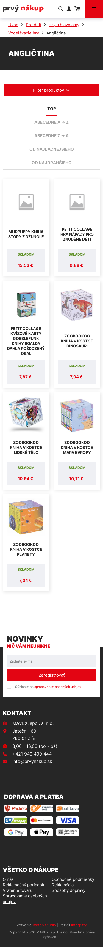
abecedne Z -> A (51, 135)
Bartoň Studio (44, 925)
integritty (79, 925)
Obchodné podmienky (73, 879)
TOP (51, 108)
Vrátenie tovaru (18, 890)
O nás (8, 879)
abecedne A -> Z (51, 122)
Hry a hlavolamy (64, 24)
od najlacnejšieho (51, 149)
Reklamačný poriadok (23, 884)
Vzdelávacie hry (23, 33)
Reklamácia (63, 884)
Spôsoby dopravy (68, 890)
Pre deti (33, 24)
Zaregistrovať (52, 675)
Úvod (13, 24)
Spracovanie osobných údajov (25, 898)
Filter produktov (51, 90)
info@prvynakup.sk (32, 761)
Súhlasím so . (48, 687)
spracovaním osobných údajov (57, 687)
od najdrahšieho (52, 162)
